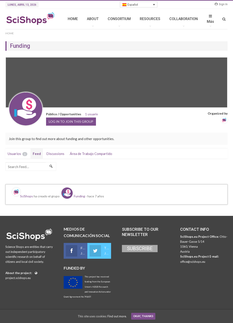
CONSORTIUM (119, 19)
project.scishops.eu (18, 278)
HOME (73, 19)
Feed (37, 154)
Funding (79, 196)
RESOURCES (150, 19)
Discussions (55, 154)
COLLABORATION (183, 19)
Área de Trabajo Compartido (91, 154)
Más (210, 19)
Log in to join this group (71, 121)
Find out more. (117, 316)
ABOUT (93, 19)
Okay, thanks (143, 316)
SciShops (26, 196)
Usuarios (17, 154)
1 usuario (91, 114)
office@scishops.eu (192, 261)
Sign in (221, 4)
